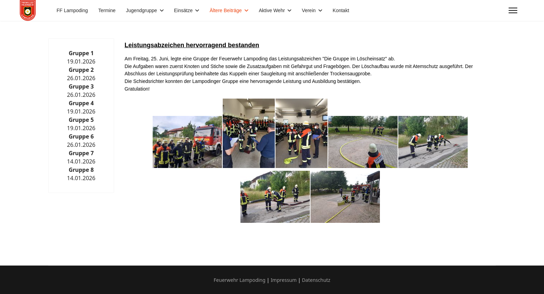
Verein (309, 10)
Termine (107, 10)
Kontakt (341, 10)
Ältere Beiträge (226, 10)
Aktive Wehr (272, 10)
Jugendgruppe (141, 10)
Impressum (284, 280)
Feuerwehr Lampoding (239, 280)
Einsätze (183, 10)
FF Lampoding (72, 10)
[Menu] (513, 10)
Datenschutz (316, 280)
